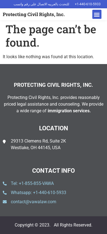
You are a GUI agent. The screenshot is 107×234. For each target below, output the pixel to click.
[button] (96, 14)
